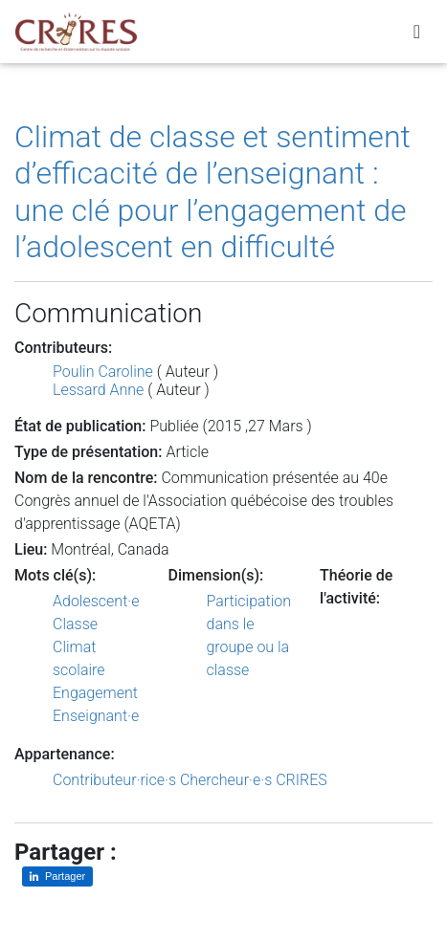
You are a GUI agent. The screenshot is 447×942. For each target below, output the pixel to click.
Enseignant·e (96, 716)
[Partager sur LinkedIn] (57, 876)
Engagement (95, 693)
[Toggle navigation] (417, 31)
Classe (75, 624)
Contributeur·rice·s (114, 780)
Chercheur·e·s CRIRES (253, 780)
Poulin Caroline (103, 371)
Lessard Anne (98, 390)
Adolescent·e (96, 601)
